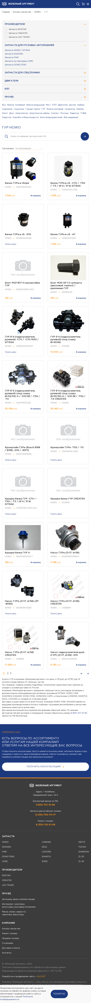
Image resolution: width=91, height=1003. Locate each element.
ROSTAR (6, 875)
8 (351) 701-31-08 (45, 825)
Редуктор (6, 117)
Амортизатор (21, 113)
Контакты (6, 953)
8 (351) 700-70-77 (45, 815)
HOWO (37, 12)
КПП (54, 105)
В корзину (36, 196)
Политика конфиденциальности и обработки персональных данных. (34, 967)
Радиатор (74, 113)
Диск (11, 113)
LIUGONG (46, 852)
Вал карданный (71, 117)
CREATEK (7, 880)
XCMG (44, 861)
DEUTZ (81, 842)
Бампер (80, 109)
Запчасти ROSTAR (15, 29)
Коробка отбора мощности (26, 117)
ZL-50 (81, 861)
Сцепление (7, 109)
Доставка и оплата (11, 948)
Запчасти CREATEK (16, 33)
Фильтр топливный (16, 105)
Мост (48, 105)
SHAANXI (6, 847)
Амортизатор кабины (39, 113)
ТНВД (83, 113)
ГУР (43, 109)
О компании (7, 943)
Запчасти (8, 836)
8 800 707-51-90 (79, 713)
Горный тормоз (33, 109)
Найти (85, 136)
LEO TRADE (8, 885)
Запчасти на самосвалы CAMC (19, 61)
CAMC (5, 861)
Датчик (72, 105)
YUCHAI (82, 847)
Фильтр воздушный (35, 105)
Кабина (80, 105)
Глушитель (19, 109)
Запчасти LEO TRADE (17, 37)
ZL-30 (81, 856)
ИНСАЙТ (41, 976)
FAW (4, 852)
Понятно (59, 994)
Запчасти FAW (12, 57)
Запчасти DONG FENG (15, 65)
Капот (5, 113)
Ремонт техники (9, 933)
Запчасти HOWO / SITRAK (17, 50)
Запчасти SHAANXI (14, 54)
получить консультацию (45, 767)
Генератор (70, 109)
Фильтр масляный (55, 109)
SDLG (44, 847)
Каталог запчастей (22, 12)
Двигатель (63, 105)
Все (4, 105)
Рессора (64, 113)
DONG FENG (8, 856)
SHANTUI (46, 856)
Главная (6, 12)
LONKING (46, 842)
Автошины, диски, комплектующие (18, 899)
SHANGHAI (83, 852)
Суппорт (55, 113)
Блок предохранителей (51, 117)
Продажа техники (10, 938)
